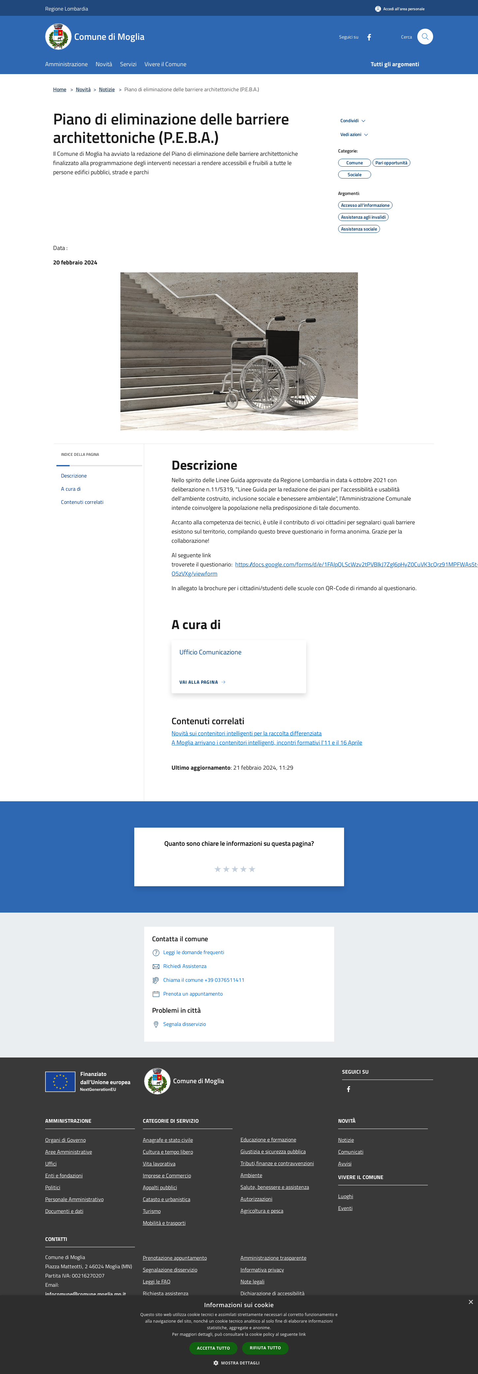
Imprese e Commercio (167, 1175)
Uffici (51, 1164)
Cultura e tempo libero (168, 1152)
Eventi (345, 1208)
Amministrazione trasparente (273, 1258)
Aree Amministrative (68, 1152)
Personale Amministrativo (74, 1199)
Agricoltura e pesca (261, 1211)
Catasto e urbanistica (166, 1199)
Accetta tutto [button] (213, 1348)
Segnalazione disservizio (170, 1270)
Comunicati (351, 1152)
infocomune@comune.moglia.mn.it (85, 1294)
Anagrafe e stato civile (168, 1140)
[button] (239, 1363)
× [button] (470, 1302)
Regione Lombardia (66, 9)
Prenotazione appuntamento (175, 1258)
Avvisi (345, 1164)
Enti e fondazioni (64, 1175)
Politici (52, 1187)
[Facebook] (366, 36)
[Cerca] (425, 36)
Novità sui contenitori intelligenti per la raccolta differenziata (247, 733)
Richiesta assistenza (165, 1293)
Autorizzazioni (256, 1199)
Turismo (152, 1211)
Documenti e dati (64, 1211)
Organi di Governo (65, 1140)
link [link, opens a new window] (302, 1334)
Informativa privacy (262, 1270)
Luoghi (345, 1196)
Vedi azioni (355, 135)
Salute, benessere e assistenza (274, 1187)
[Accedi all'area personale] (399, 8)
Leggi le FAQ (157, 1281)
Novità (83, 89)
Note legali (252, 1281)
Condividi (353, 121)
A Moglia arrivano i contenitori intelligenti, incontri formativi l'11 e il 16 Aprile (267, 742)
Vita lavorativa (159, 1164)
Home (59, 89)
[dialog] (239, 1334)
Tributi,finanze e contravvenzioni (277, 1163)
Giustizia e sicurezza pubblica (273, 1151)
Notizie (107, 89)
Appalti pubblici (160, 1187)
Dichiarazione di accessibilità (272, 1293)
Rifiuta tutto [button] (265, 1348)
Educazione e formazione (268, 1139)
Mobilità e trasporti (164, 1223)
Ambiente (251, 1175)
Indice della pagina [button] (80, 454)
